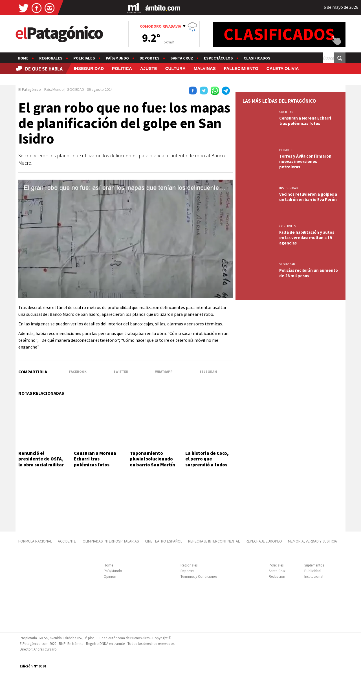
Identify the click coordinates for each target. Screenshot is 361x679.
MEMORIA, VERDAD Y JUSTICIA (312, 541)
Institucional (313, 576)
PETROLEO (286, 150)
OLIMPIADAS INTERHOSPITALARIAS (111, 541)
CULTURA (175, 68)
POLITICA (122, 68)
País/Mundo (117, 58)
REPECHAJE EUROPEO (264, 541)
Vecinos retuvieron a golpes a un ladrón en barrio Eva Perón (308, 196)
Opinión (110, 576)
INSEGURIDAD (89, 68)
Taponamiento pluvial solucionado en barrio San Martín (152, 459)
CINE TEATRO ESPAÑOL (163, 541)
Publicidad (312, 570)
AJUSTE (148, 68)
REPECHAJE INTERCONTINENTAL (214, 541)
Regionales (51, 58)
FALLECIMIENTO (241, 68)
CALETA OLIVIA (283, 68)
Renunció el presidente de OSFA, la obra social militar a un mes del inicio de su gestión (41, 464)
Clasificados (257, 58)
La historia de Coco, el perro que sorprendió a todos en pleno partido (207, 461)
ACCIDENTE (67, 541)
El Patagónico (29, 89)
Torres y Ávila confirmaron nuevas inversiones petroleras (305, 161)
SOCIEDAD (286, 112)
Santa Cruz (181, 58)
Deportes (150, 58)
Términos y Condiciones (198, 576)
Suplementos (314, 565)
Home (23, 58)
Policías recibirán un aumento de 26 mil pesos (308, 273)
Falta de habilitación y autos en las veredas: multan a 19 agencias (306, 238)
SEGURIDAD (287, 264)
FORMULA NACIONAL (35, 541)
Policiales (84, 58)
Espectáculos (218, 58)
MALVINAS (205, 68)
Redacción (277, 576)
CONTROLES (287, 226)
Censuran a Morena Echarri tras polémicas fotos (95, 459)
